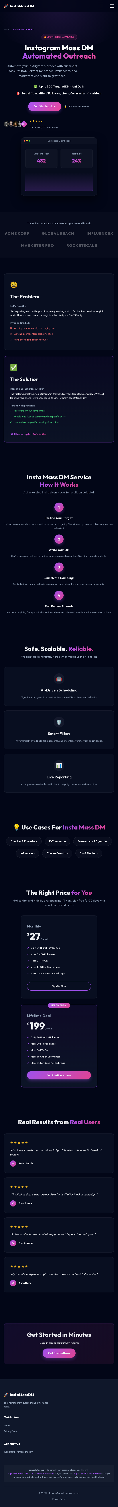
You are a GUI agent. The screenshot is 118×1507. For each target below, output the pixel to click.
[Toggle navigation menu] (112, 6)
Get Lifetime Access (59, 1078)
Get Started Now (45, 106)
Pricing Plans (10, 1431)
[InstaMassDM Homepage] (19, 6)
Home (6, 29)
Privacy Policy (59, 1499)
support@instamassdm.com (18, 1451)
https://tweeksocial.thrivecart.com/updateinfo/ (31, 1473)
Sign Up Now (59, 989)
